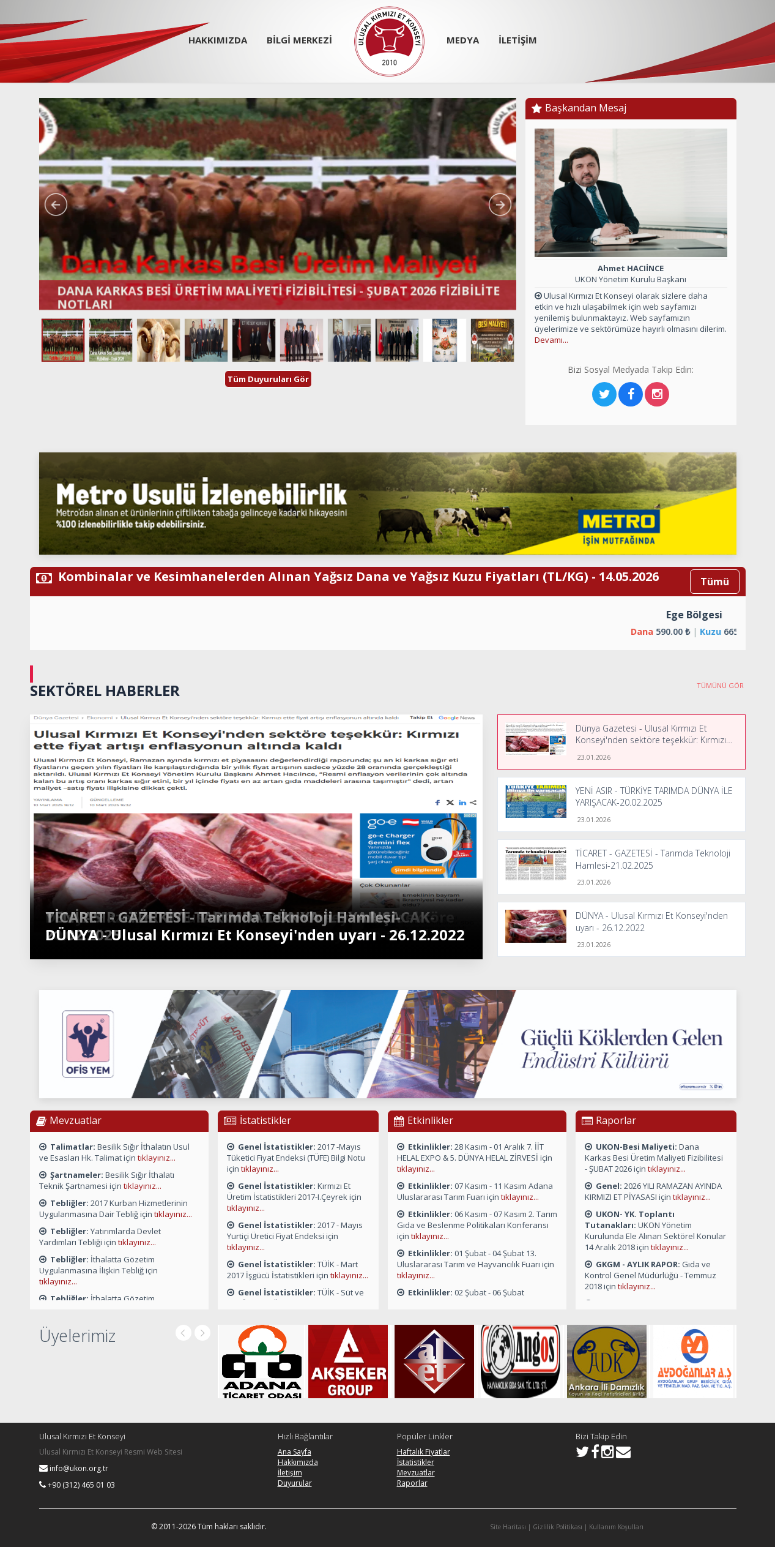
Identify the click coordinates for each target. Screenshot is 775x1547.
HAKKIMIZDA (217, 40)
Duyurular (295, 1483)
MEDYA (463, 40)
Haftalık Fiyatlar (423, 1452)
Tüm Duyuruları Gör (268, 378)
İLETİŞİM (518, 40)
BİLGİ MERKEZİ (299, 40)
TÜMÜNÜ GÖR (721, 685)
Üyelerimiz (77, 1335)
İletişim (290, 1472)
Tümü (714, 581)
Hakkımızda (298, 1462)
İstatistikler (415, 1462)
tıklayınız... (157, 1157)
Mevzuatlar (416, 1472)
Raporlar (412, 1483)
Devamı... (551, 339)
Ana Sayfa (294, 1452)
